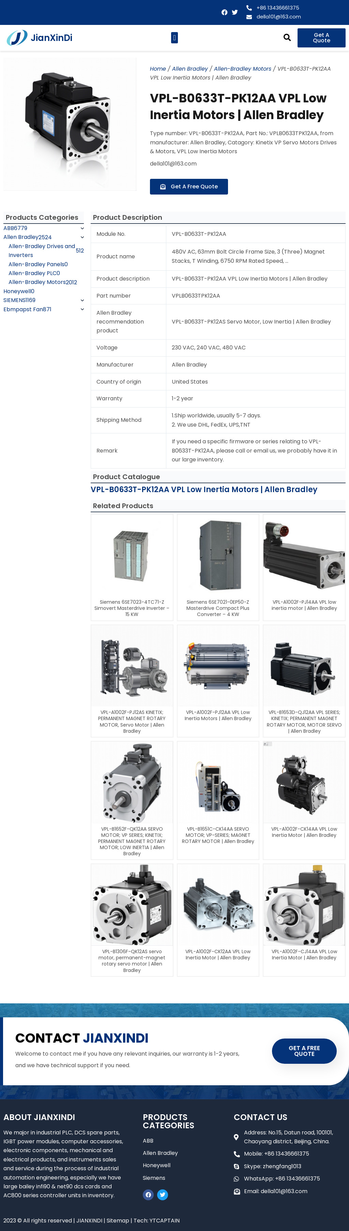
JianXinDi (51, 38)
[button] (174, 37)
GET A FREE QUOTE (304, 1051)
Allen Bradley (190, 69)
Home (158, 69)
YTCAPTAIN (165, 1221)
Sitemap (118, 1221)
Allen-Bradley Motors (242, 69)
